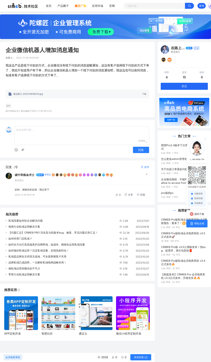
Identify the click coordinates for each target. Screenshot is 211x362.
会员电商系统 (12, 357)
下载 (144, 94)
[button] (145, 167)
